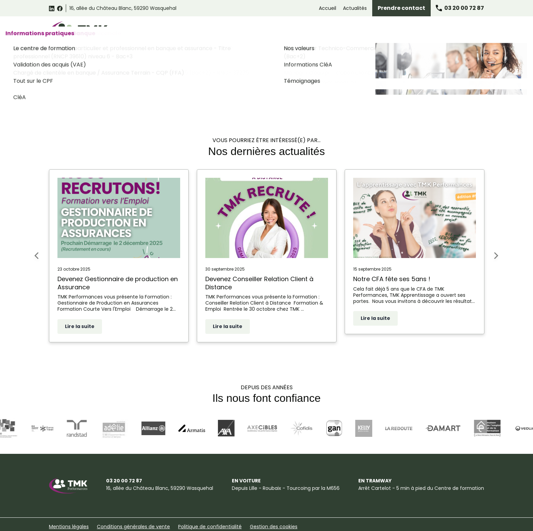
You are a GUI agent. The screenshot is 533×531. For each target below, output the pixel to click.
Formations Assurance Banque (380, 31)
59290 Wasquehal (122, 8)
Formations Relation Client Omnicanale (291, 31)
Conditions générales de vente (133, 507)
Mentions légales (69, 507)
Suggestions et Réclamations (83, 521)
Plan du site (140, 521)
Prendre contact (401, 8)
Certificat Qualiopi (183, 521)
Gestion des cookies (273, 507)
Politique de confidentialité (210, 507)
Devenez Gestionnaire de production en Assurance (117, 264)
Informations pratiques (452, 31)
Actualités (355, 8)
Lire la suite (79, 307)
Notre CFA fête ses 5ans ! (391, 260)
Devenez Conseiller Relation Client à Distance (259, 264)
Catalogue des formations (205, 31)
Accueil (327, 8)
